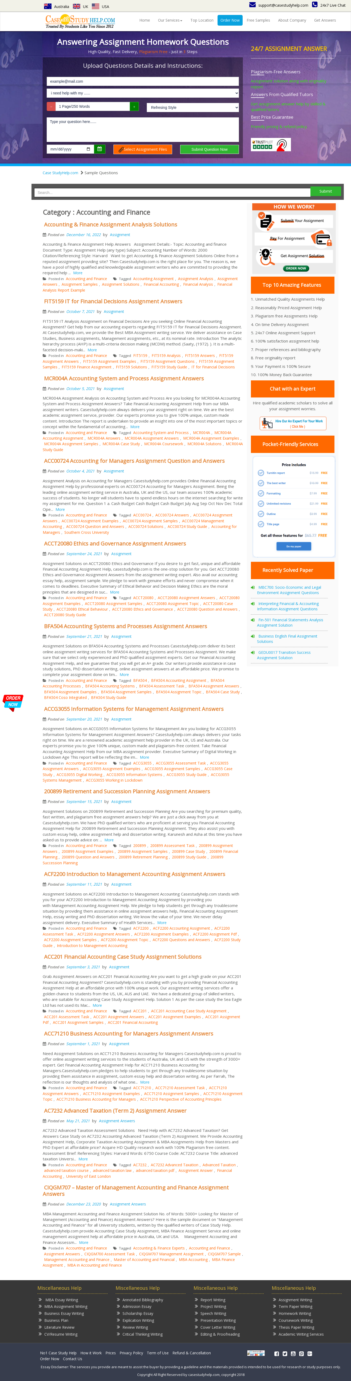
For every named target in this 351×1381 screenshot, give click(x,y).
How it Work (91, 1352)
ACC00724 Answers (172, 515)
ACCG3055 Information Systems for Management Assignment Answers (134, 709)
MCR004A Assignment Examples (211, 438)
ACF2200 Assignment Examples (161, 934)
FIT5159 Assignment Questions (167, 361)
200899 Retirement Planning (143, 856)
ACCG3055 (142, 763)
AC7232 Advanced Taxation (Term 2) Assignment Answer (115, 1110)
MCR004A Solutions (204, 443)
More (77, 272)
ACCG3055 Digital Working (79, 774)
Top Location (202, 20)
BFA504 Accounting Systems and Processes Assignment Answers (125, 626)
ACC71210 (142, 1087)
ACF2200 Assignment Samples (70, 939)
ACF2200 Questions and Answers (181, 939)
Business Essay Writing (61, 1313)
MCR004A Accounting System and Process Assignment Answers (124, 378)
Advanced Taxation (219, 1164)
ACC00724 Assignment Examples (90, 520)
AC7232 (140, 1164)
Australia (56, 6)
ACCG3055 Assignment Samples (172, 768)
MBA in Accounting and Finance (94, 1265)
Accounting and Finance (86, 278)
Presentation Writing (215, 1320)
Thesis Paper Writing (293, 1327)
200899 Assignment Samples (143, 851)
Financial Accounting (161, 284)
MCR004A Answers (104, 438)
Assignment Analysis (195, 278)
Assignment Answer (196, 1170)
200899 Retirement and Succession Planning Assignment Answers (127, 791)
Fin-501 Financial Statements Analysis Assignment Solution (290, 622)
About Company (292, 20)
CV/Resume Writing (58, 1334)
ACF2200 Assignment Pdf (215, 934)
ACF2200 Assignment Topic (124, 939)
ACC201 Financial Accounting (133, 1022)
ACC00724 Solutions (145, 526)
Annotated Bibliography (140, 1299)
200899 (139, 845)
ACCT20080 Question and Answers (207, 609)
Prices (110, 1352)
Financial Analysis (198, 284)
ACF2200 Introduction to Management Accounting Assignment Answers (134, 874)
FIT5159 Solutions (131, 366)
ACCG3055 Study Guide (187, 774)
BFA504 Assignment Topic (179, 691)
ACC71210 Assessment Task (180, 1087)
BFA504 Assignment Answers (213, 685)
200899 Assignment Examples (87, 851)
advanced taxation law (112, 1170)
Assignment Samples (80, 284)
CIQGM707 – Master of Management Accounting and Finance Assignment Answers (136, 1190)
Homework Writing (292, 1313)
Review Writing (132, 1327)
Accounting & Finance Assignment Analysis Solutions (110, 224)
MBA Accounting (193, 1259)
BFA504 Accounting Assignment (178, 680)
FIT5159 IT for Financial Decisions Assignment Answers (113, 301)
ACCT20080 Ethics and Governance (142, 609)
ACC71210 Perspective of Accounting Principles (181, 1099)
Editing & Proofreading (217, 1334)
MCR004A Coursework (163, 443)
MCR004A (201, 432)
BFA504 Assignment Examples (70, 691)
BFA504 (140, 680)
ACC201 (140, 1010)
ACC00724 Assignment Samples (150, 520)
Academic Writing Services (298, 1334)
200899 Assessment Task (172, 845)
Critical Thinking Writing (140, 1334)
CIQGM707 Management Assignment (171, 1253)
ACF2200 (141, 928)
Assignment (120, 234)
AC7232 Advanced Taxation (174, 1164)
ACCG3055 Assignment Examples (111, 768)
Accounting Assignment (153, 278)
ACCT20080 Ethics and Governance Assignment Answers (115, 543)
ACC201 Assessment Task (66, 1016)
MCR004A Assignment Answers (152, 438)
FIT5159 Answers (200, 355)
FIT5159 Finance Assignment (87, 366)
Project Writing (210, 1306)
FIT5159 (140, 355)
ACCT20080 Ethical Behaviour (82, 609)
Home (144, 20)
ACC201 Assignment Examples (174, 1016)
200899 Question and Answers (88, 856)
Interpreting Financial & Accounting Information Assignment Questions (288, 606)
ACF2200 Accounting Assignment (181, 928)
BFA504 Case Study (223, 691)
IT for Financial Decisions (213, 366)
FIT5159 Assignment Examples (109, 361)
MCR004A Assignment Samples (71, 443)
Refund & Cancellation (191, 1352)
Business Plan (53, 1320)
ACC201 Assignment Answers (118, 1016)
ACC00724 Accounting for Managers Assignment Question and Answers (134, 460)
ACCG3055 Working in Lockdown (114, 780)
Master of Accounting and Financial (144, 1259)
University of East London (88, 1176)
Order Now (230, 20)
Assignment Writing (292, 1299)
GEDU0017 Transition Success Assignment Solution (284, 655)
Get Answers (325, 20)
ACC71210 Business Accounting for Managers (96, 1099)
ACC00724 (142, 515)
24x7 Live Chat (329, 5)
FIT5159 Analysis (166, 355)
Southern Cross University (86, 532)
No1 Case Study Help (58, 1352)
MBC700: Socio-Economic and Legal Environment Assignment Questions (289, 590)
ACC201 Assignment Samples (78, 1022)
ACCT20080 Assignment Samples (113, 603)
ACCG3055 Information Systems (134, 774)
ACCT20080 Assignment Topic (173, 603)
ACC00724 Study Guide (187, 526)
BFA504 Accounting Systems (110, 685)
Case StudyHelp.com (60, 172)
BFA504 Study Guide (108, 697)
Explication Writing (135, 1320)
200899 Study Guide (189, 856)
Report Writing (210, 1299)
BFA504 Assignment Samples (126, 691)
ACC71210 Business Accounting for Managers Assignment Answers (128, 1033)
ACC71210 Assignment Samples (171, 1093)
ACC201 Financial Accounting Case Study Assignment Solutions (123, 956)
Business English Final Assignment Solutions (287, 639)
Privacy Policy (131, 1352)
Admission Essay (134, 1306)
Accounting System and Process (161, 432)
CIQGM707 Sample (224, 1253)
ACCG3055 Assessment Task (181, 763)
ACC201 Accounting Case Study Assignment (189, 1010)
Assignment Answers (117, 1120)
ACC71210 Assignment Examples (111, 1093)
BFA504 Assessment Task (161, 685)
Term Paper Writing (292, 1306)
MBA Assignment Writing (63, 1306)
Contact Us (72, 1358)
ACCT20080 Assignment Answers (186, 597)
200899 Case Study (188, 851)
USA (100, 6)
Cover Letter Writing (215, 1327)
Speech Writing (210, 1313)
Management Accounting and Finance (76, 1259)
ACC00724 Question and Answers (95, 526)
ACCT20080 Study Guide (65, 614)
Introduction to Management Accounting (92, 945)
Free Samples (258, 20)
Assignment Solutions (120, 284)
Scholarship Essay (135, 1313)
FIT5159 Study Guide (169, 366)
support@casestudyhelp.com (278, 5)
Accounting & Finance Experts (159, 1248)
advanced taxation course (66, 1170)
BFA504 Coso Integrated (65, 697)
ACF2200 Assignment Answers (103, 934)
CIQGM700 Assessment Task (109, 1253)
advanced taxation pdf (155, 1170)
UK (80, 6)
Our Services (170, 20)
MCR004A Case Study (121, 443)
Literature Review (56, 1327)
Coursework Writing (293, 1320)
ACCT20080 (143, 597)
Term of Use (158, 1352)
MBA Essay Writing (58, 1299)
